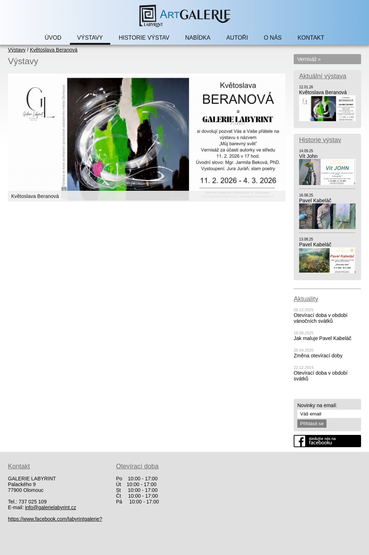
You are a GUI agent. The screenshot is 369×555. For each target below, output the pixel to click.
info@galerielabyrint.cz (50, 507)
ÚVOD (53, 38)
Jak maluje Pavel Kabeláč (322, 338)
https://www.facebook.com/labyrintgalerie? (55, 519)
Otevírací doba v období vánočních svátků (320, 318)
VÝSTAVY (90, 38)
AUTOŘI (237, 38)
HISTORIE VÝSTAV (144, 38)
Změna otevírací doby (318, 355)
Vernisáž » (309, 59)
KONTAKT (311, 38)
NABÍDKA (197, 38)
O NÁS (273, 38)
